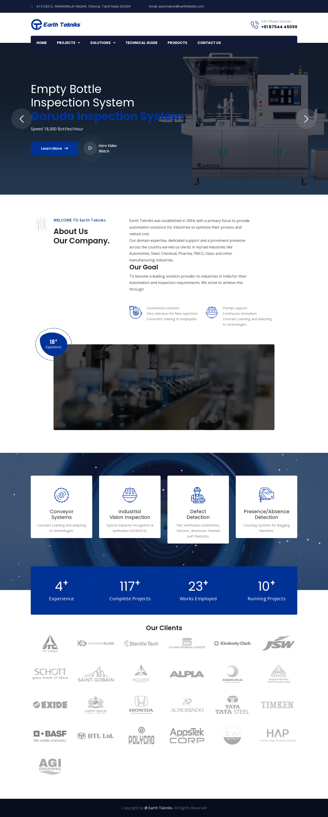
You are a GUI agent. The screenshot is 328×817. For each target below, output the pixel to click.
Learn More (54, 148)
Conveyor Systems (61, 514)
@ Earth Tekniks (158, 807)
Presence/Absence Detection (267, 514)
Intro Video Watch (100, 148)
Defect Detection (198, 514)
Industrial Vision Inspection (130, 514)
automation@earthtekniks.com (181, 6)
